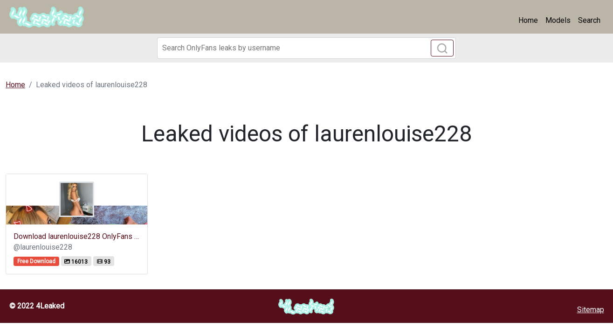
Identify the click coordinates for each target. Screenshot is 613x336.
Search (589, 20)
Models (558, 20)
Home (528, 20)
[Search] (306, 48)
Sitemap (590, 309)
